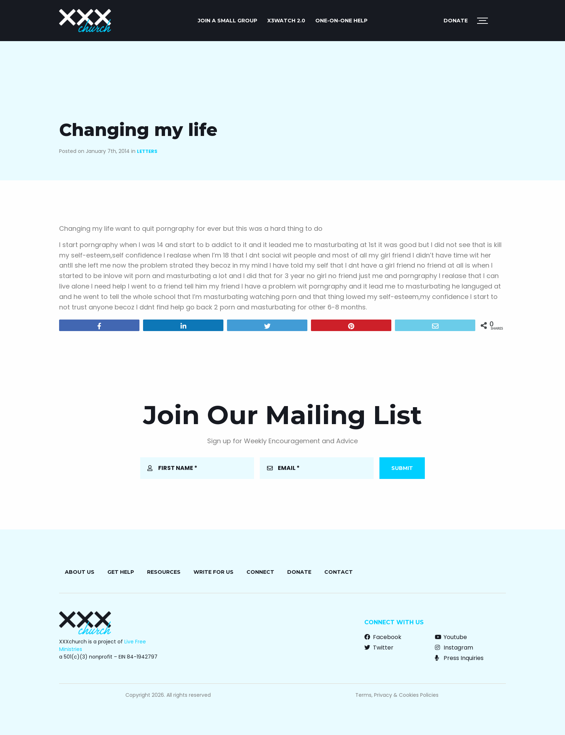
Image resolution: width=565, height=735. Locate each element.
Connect (260, 572)
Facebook (382, 637)
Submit (402, 468)
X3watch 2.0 (286, 20)
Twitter (378, 647)
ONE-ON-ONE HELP (341, 20)
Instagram (454, 647)
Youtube (451, 637)
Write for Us (213, 572)
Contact (338, 572)
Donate (456, 20)
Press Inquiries (459, 658)
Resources (164, 572)
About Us (79, 572)
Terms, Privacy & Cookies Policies (397, 695)
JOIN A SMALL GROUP (227, 20)
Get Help (120, 572)
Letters (147, 151)
